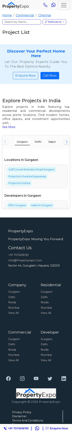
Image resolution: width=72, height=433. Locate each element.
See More (8, 127)
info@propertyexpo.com (25, 260)
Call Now (50, 75)
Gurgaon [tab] (22, 141)
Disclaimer (19, 416)
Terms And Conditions (27, 420)
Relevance (53, 21)
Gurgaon (14, 291)
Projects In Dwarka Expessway (27, 176)
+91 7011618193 (18, 255)
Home (7, 15)
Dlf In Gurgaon (17, 205)
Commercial (25, 15)
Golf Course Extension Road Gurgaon (31, 169)
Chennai (44, 15)
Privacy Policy (21, 412)
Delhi (11, 297)
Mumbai (13, 307)
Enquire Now (25, 75)
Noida (12, 302)
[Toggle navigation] (64, 5)
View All (13, 313)
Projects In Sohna (19, 183)
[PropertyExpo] (8, 378)
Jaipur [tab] (52, 141)
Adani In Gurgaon (41, 205)
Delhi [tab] (38, 141)
